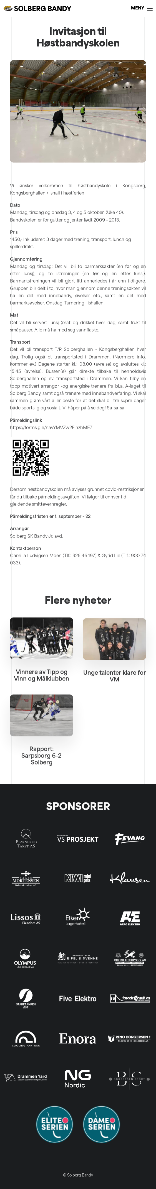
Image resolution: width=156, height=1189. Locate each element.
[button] (142, 8)
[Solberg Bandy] (37, 8)
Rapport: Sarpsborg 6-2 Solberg (41, 780)
